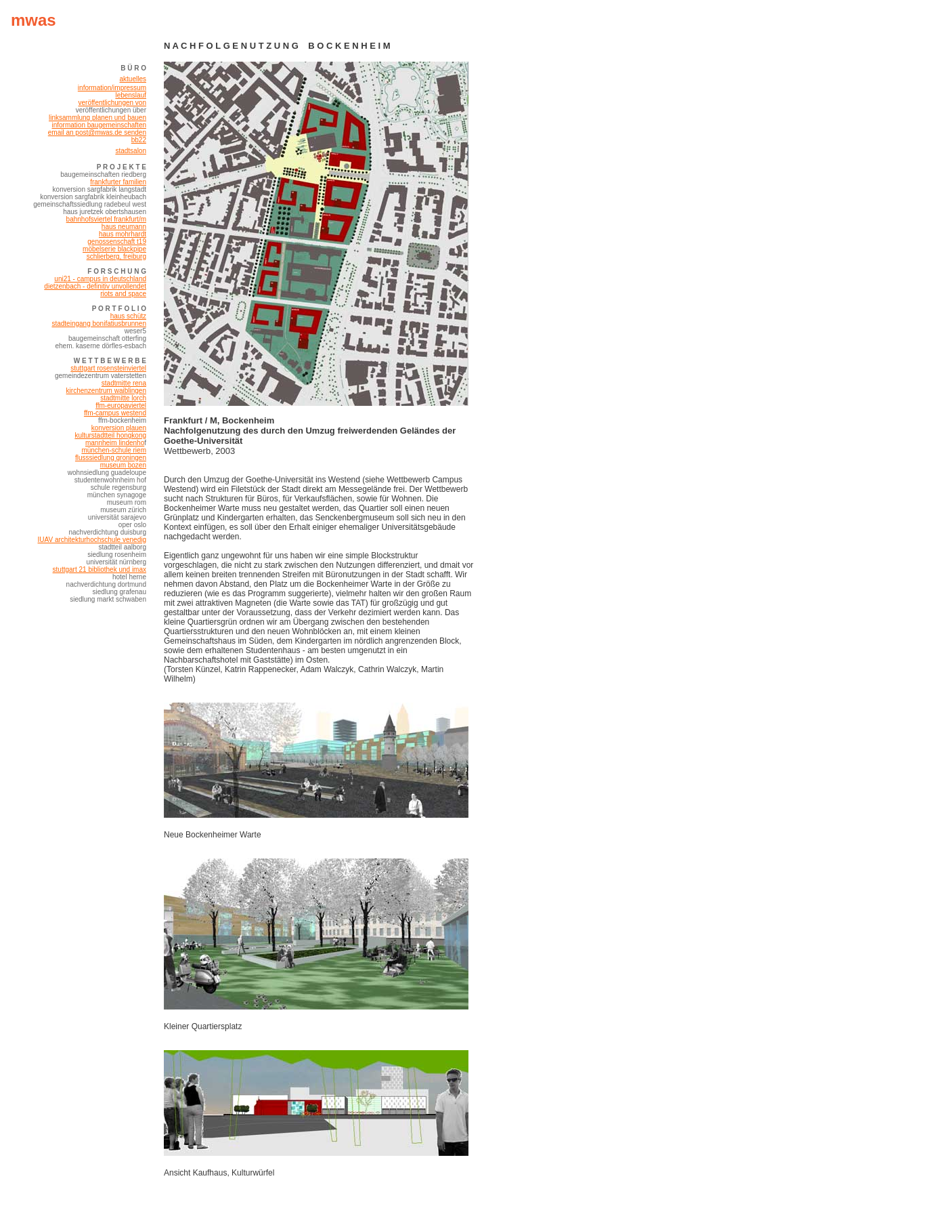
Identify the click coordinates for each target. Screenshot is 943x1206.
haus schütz (128, 316)
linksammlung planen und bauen (97, 117)
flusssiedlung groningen (110, 457)
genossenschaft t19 (116, 241)
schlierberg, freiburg (116, 256)
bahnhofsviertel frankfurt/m (106, 219)
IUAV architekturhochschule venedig (92, 539)
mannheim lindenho (114, 442)
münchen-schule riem (113, 450)
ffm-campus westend (115, 413)
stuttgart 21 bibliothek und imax (99, 569)
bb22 (138, 140)
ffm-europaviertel (120, 405)
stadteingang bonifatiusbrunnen (98, 323)
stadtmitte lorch (123, 398)
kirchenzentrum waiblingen (106, 390)
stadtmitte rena (124, 383)
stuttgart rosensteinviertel (108, 368)
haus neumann (124, 226)
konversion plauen (118, 428)
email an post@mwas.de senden (97, 132)
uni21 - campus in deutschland (100, 279)
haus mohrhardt (122, 234)
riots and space (123, 293)
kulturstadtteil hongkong (110, 435)
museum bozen (123, 465)
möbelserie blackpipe (114, 249)
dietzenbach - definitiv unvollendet (95, 286)
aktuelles (133, 79)
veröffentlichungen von (112, 102)
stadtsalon (130, 150)
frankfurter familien (118, 182)
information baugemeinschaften (98, 125)
